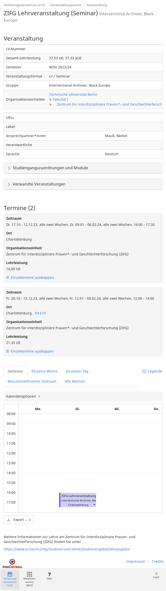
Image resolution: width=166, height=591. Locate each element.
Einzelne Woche (45, 371)
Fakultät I (60, 99)
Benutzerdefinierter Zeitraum (32, 381)
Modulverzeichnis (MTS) (29, 579)
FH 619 (40, 313)
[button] (94, 504)
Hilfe (49, 576)
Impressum (135, 561)
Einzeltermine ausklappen (30, 277)
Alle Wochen (75, 381)
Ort (9, 233)
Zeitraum (14, 218)
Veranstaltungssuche (65, 5)
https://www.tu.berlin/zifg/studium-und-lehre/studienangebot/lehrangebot (67, 549)
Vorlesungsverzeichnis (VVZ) (24, 5)
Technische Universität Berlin (73, 94)
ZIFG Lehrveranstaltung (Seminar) (86, 496)
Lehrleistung (17, 262)
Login (156, 575)
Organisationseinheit (24, 248)
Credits (158, 561)
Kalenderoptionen (21, 396)
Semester (15, 371)
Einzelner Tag (77, 371)
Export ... (19, 519)
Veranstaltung (96, 5)
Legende (152, 371)
